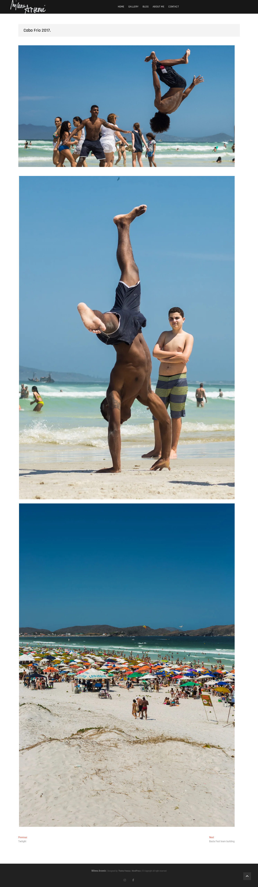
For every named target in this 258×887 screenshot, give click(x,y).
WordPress (136, 871)
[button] (127, 337)
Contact (173, 6)
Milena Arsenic (99, 870)
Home (121, 6)
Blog (146, 6)
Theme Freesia (124, 871)
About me (158, 6)
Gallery (133, 6)
